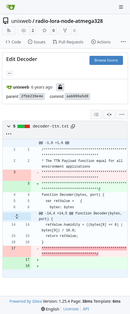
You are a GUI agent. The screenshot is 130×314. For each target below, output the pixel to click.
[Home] (11, 7)
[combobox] (96, 114)
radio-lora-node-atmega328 (69, 21)
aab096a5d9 (77, 96)
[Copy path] (73, 126)
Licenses (71, 308)
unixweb (21, 21)
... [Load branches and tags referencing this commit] (9, 73)
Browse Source (106, 60)
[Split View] (109, 114)
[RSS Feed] (8, 30)
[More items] (123, 42)
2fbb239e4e (32, 96)
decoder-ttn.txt (51, 126)
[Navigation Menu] (121, 7)
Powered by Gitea (26, 301)
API (86, 308)
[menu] (122, 114)
